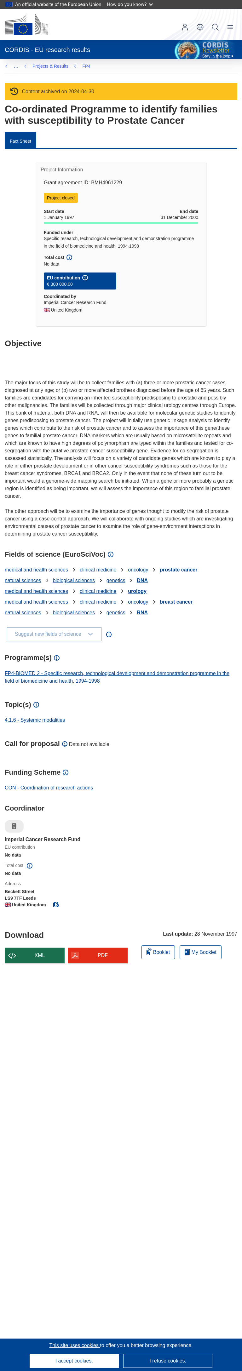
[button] (200, 27)
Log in (185, 27)
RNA (142, 612)
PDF (103, 955)
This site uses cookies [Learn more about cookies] (74, 1345)
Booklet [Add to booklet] (158, 951)
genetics (116, 580)
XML (40, 955)
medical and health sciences (36, 569)
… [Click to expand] (16, 66)
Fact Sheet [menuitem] (20, 141)
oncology (138, 569)
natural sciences (23, 580)
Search (215, 27)
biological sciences (74, 580)
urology (137, 591)
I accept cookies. (74, 1360)
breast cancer (176, 602)
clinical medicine (98, 569)
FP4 (36, 66)
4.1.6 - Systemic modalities (35, 720)
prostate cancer (178, 569)
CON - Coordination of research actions (49, 787)
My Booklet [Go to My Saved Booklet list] (200, 952)
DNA (142, 580)
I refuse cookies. (167, 1360)
